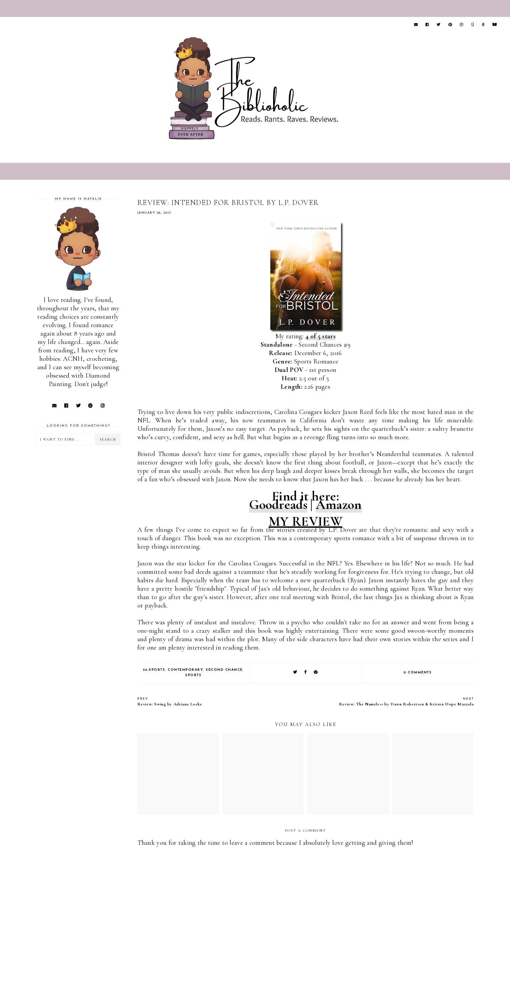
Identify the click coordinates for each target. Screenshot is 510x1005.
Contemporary (185, 670)
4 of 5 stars (320, 336)
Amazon (339, 504)
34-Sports (154, 670)
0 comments (418, 672)
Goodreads (278, 504)
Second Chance (224, 670)
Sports (193, 675)
